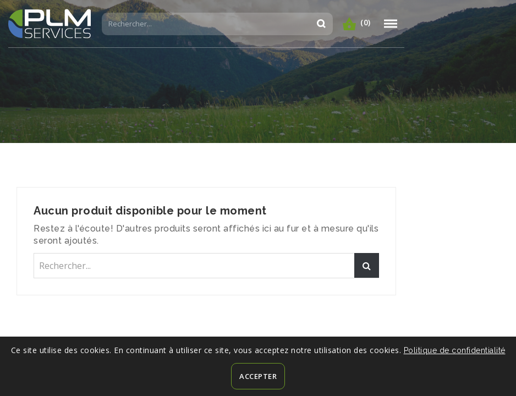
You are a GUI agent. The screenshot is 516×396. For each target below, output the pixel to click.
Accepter (258, 376)
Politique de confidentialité (455, 350)
